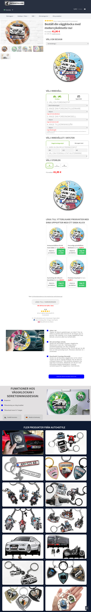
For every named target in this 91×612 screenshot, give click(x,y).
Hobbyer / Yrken (23, 16)
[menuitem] (8, 10)
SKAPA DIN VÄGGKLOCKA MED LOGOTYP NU (66, 376)
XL (64, 165)
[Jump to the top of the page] (87, 608)
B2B (34, 16)
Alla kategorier (44, 16)
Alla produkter (57, 16)
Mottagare (10, 16)
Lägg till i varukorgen (45, 302)
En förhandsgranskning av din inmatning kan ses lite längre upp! (47, 296)
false (48, 401)
